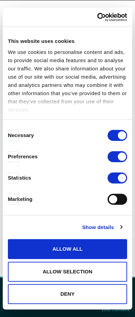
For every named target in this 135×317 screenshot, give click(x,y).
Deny (67, 294)
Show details (98, 227)
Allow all (67, 249)
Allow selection (68, 271)
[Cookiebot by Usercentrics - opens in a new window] (97, 17)
